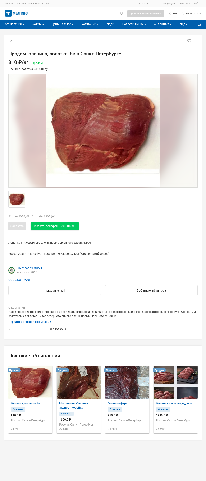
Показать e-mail (55, 290)
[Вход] (173, 13)
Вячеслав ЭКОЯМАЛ (30, 268)
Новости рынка (134, 24)
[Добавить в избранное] (189, 40)
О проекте (145, 3)
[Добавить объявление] (145, 13)
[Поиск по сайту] (199, 24)
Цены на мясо (63, 24)
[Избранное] (121, 13)
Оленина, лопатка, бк (25, 403)
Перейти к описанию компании (29, 322)
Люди (110, 24)
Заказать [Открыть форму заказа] (17, 226)
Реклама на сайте (190, 3)
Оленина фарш (118, 403)
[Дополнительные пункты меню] (183, 24)
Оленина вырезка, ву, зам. (174, 403)
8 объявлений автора (151, 290)
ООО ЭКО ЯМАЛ (19, 279)
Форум (38, 24)
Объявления (15, 24)
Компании (90, 24)
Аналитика (163, 24)
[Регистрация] (191, 13)
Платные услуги (165, 3)
